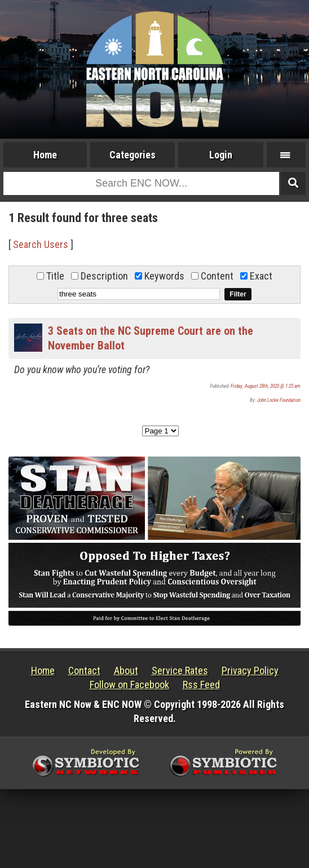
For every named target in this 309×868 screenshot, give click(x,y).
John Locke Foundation (279, 400)
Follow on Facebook (129, 684)
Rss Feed (201, 684)
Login (220, 155)
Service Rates (180, 670)
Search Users (40, 244)
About (126, 670)
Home (45, 155)
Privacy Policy (250, 670)
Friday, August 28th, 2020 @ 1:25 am (266, 386)
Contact (84, 670)
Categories (132, 155)
